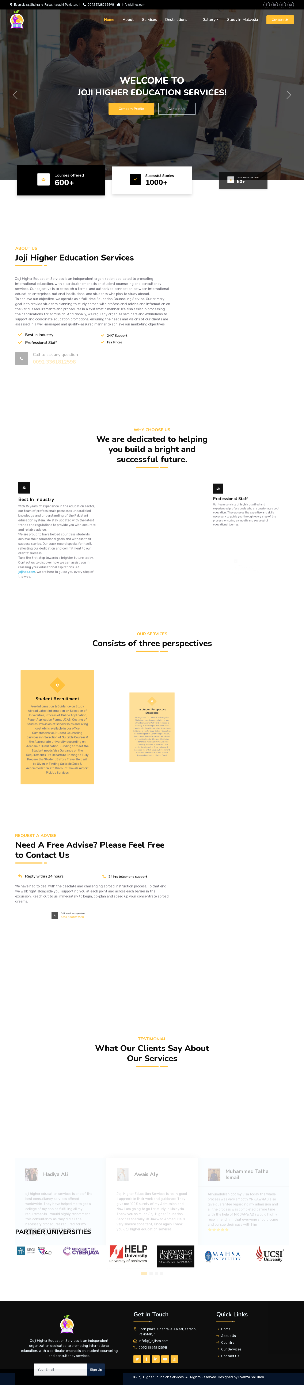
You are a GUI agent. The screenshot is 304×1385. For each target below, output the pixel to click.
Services (149, 19)
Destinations (176, 19)
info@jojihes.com (133, 5)
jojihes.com (38, 626)
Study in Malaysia (242, 19)
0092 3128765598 (101, 5)
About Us (226, 1360)
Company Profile (131, 108)
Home (109, 19)
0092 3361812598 (152, 1372)
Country (225, 1367)
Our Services (228, 1374)
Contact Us (280, 19)
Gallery (209, 19)
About (128, 19)
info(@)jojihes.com (153, 1365)
